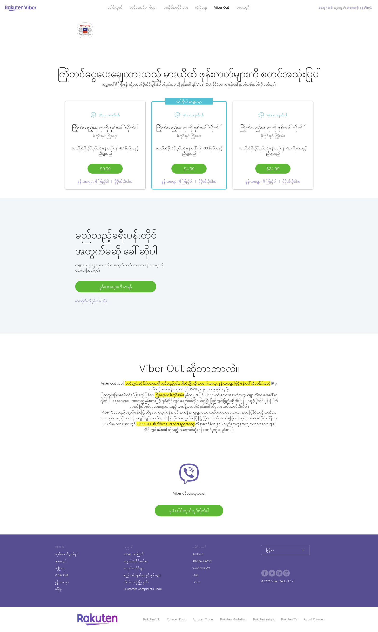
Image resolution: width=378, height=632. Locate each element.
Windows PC (201, 568)
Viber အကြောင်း (134, 554)
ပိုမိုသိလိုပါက (124, 181)
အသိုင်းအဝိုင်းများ (176, 7)
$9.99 (105, 168)
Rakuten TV (289, 619)
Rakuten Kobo (176, 619)
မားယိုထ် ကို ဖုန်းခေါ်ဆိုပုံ (91, 301)
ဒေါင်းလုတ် (115, 7)
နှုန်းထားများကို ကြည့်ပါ (93, 181)
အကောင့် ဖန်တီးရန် (359, 7)
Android (197, 554)
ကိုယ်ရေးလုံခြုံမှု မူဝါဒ (136, 582)
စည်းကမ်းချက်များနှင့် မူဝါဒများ (142, 575)
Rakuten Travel (203, 619)
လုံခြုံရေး (201, 7)
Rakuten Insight (264, 619)
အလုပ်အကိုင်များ (134, 568)
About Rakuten (314, 619)
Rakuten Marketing (233, 619)
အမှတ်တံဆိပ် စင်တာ (136, 561)
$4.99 (189, 168)
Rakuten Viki (151, 619)
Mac (195, 575)
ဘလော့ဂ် (243, 7)
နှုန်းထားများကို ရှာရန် (116, 286)
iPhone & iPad (202, 561)
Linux (196, 582)
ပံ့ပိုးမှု (58, 589)
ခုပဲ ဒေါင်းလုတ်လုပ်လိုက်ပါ (189, 510)
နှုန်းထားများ (62, 582)
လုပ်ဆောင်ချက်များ (143, 7)
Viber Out (221, 7)
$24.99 (272, 168)
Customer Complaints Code (143, 589)
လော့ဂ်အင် (326, 7)
